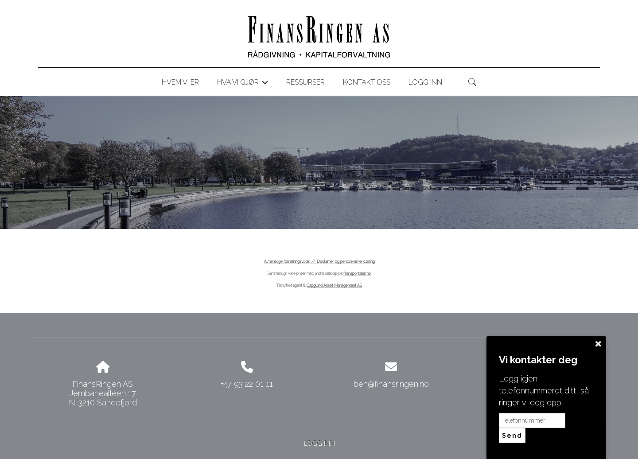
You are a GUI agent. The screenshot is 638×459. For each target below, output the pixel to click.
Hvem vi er (180, 82)
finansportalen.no (357, 273)
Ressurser (305, 82)
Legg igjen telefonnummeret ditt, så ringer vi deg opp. (544, 390)
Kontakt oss (366, 82)
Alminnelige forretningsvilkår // (290, 261)
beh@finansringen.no (391, 384)
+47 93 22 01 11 (247, 384)
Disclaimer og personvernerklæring (346, 261)
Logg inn (425, 82)
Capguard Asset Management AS (334, 285)
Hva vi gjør (242, 83)
